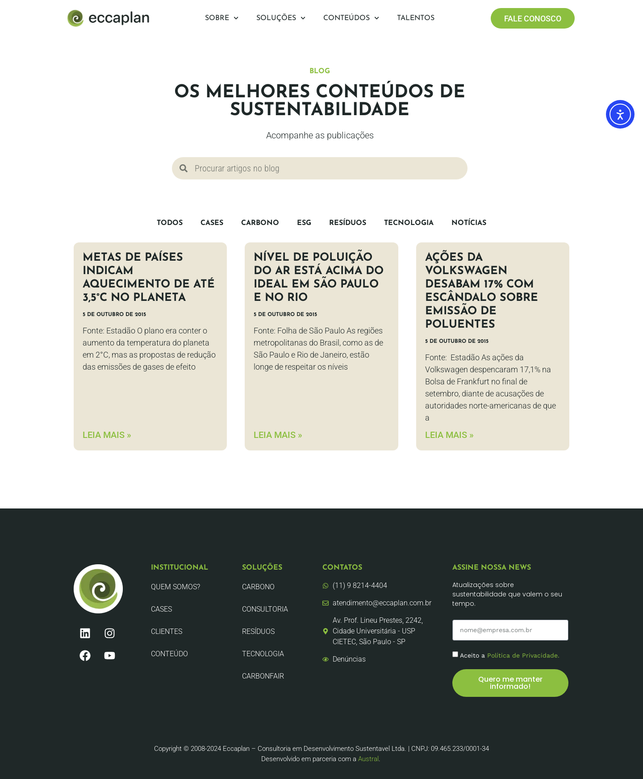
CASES (211, 223)
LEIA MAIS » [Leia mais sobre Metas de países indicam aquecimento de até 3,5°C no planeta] (107, 434)
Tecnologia (409, 223)
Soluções (280, 18)
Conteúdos (351, 18)
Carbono (260, 223)
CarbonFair (263, 676)
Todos (170, 223)
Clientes (166, 631)
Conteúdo (169, 654)
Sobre (221, 18)
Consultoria (265, 609)
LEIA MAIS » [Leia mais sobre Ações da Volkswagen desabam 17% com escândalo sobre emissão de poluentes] (449, 434)
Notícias (468, 223)
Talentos (415, 18)
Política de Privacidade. (523, 655)
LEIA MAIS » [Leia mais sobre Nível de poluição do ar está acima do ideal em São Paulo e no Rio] (278, 434)
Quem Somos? (175, 587)
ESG (304, 223)
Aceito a (509, 655)
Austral (368, 759)
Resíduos (347, 223)
